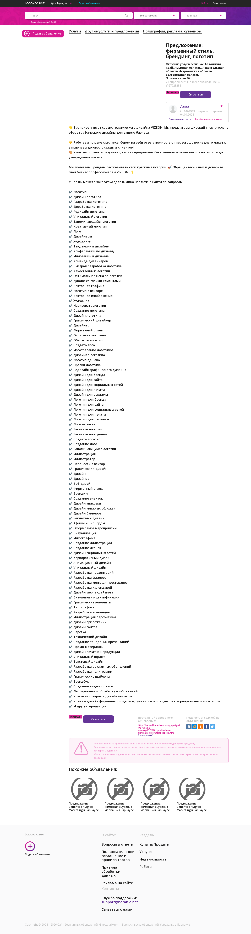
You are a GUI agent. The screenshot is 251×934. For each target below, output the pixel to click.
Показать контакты (180, 119)
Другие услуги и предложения (112, 31)
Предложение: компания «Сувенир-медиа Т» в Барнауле (119, 807)
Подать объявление (89, 3)
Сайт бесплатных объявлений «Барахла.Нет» (87, 924)
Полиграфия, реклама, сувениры (172, 31)
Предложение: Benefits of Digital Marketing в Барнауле (84, 807)
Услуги (75, 31)
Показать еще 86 (178, 78)
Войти (204, 3)
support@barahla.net (119, 902)
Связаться (195, 94)
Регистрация (219, 3)
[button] (223, 107)
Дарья (184, 106)
